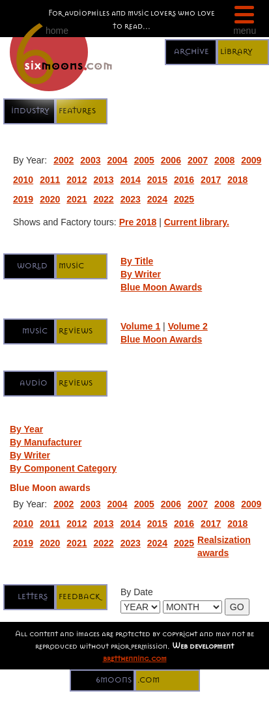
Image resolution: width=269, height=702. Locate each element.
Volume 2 (188, 326)
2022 (103, 199)
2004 (117, 160)
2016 (184, 180)
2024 (157, 199)
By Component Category (63, 468)
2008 (224, 160)
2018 (237, 180)
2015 (157, 180)
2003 (90, 160)
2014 (130, 180)
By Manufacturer (45, 442)
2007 (198, 160)
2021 (76, 199)
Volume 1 (140, 326)
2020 (50, 199)
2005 (144, 160)
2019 (23, 199)
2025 (184, 199)
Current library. (196, 222)
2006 (171, 160)
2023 (130, 199)
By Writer (140, 274)
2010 (23, 180)
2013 (103, 180)
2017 (211, 180)
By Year (26, 429)
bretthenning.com (135, 658)
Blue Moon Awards (161, 287)
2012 (76, 180)
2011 (50, 180)
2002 (63, 160)
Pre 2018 (138, 222)
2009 (251, 160)
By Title (136, 261)
